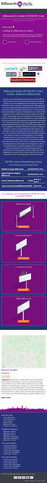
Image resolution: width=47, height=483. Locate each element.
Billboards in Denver (10, 433)
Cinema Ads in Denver (10, 461)
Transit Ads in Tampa (10, 454)
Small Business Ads (9, 419)
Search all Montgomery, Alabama (23, 20)
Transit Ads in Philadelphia (12, 452)
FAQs (5, 421)
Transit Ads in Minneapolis (12, 451)
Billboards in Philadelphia (11, 438)
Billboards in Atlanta (10, 431)
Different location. (36, 42)
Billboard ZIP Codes (9, 424)
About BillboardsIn (9, 417)
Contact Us (7, 426)
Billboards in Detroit (9, 435)
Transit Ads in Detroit (10, 449)
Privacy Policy (41, 481)
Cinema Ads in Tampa (10, 468)
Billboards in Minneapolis (11, 437)
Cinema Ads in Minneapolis (12, 464)
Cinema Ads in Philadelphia (12, 466)
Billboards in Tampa (10, 440)
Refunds (14, 426)
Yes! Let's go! (12, 42)
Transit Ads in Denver (10, 447)
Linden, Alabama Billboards (23, 94)
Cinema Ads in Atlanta (10, 459)
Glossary (10, 421)
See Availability (23, 226)
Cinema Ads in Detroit (10, 463)
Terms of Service (30, 481)
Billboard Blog (8, 423)
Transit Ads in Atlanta (10, 445)
